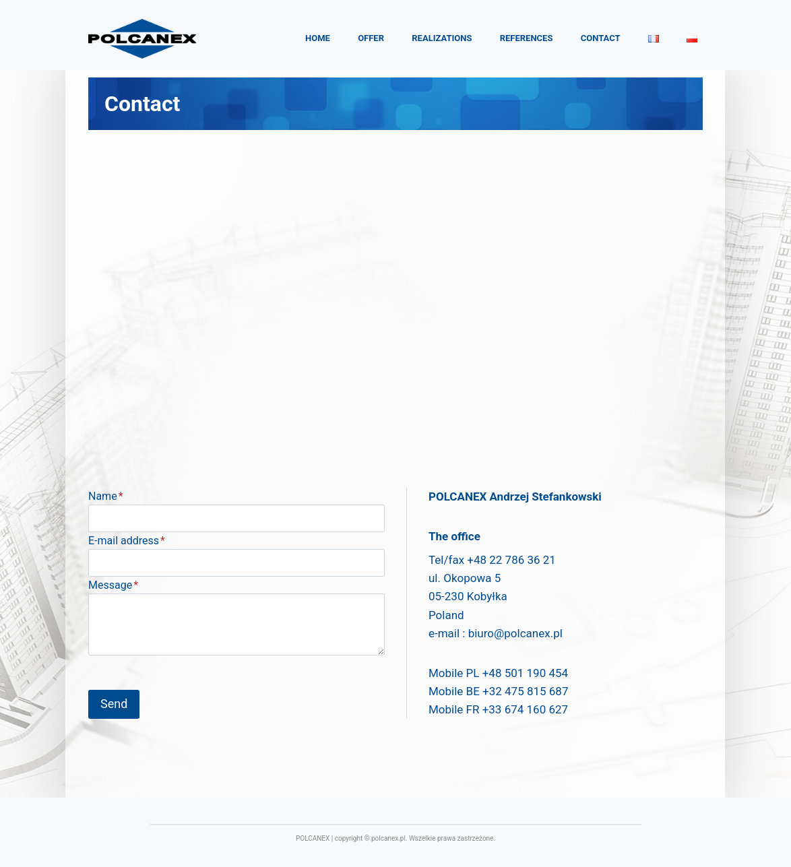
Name (105, 496)
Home (317, 38)
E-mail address (126, 540)
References (526, 38)
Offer (371, 38)
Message (113, 585)
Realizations (442, 38)
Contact (601, 38)
